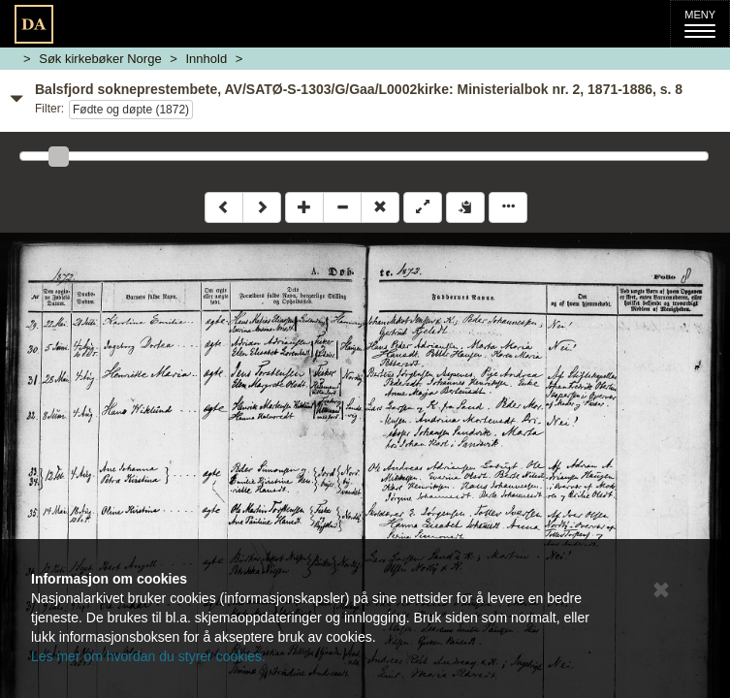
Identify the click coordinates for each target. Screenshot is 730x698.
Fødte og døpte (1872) (131, 109)
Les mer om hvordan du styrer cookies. (148, 656)
